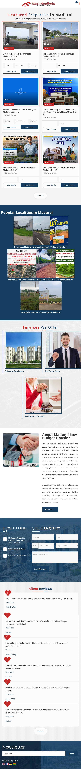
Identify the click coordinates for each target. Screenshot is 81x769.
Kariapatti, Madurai (64, 280)
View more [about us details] (49, 509)
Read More (10, 602)
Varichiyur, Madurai (58, 247)
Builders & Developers (14, 371)
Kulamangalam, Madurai (49, 312)
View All (40, 196)
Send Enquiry (29, 71)
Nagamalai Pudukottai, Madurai (21, 280)
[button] (16, 549)
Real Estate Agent (52, 371)
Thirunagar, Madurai (22, 247)
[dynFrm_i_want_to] (67, 545)
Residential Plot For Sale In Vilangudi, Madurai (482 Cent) (58, 55)
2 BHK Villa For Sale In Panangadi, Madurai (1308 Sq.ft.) (17, 55)
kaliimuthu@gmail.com (17, 555)
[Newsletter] (33, 753)
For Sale (8, 49)
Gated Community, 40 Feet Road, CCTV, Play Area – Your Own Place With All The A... (59, 112)
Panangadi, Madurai (29, 312)
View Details (11, 71)
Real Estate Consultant (34, 416)
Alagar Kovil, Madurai (46, 280)
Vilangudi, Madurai (41, 247)
